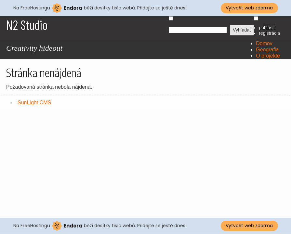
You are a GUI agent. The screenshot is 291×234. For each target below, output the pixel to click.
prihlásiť (267, 27)
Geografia (267, 49)
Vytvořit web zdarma (249, 8)
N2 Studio (27, 24)
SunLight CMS (34, 102)
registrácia (269, 33)
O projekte (268, 55)
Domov (264, 43)
